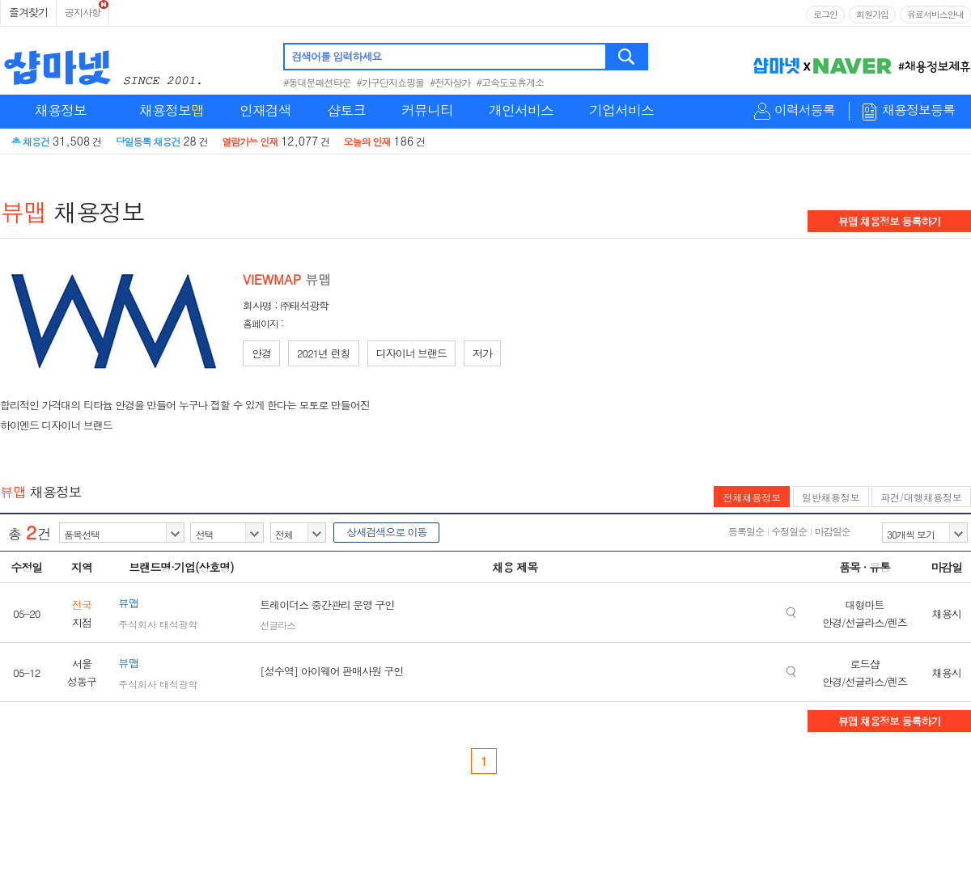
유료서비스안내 (935, 14)
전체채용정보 (752, 497)
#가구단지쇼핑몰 (391, 82)
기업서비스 (621, 110)
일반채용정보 (831, 497)
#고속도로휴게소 (511, 82)
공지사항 (82, 12)
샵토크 (346, 110)
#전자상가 (450, 82)
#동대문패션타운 (317, 82)
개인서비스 (521, 110)
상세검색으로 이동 (386, 531)
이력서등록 (804, 110)
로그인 (825, 14)
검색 (627, 56)
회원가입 (872, 14)
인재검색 (265, 110)
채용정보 (61, 110)
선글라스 (277, 625)
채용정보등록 (918, 110)
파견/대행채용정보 (921, 497)
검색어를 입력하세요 (336, 56)
